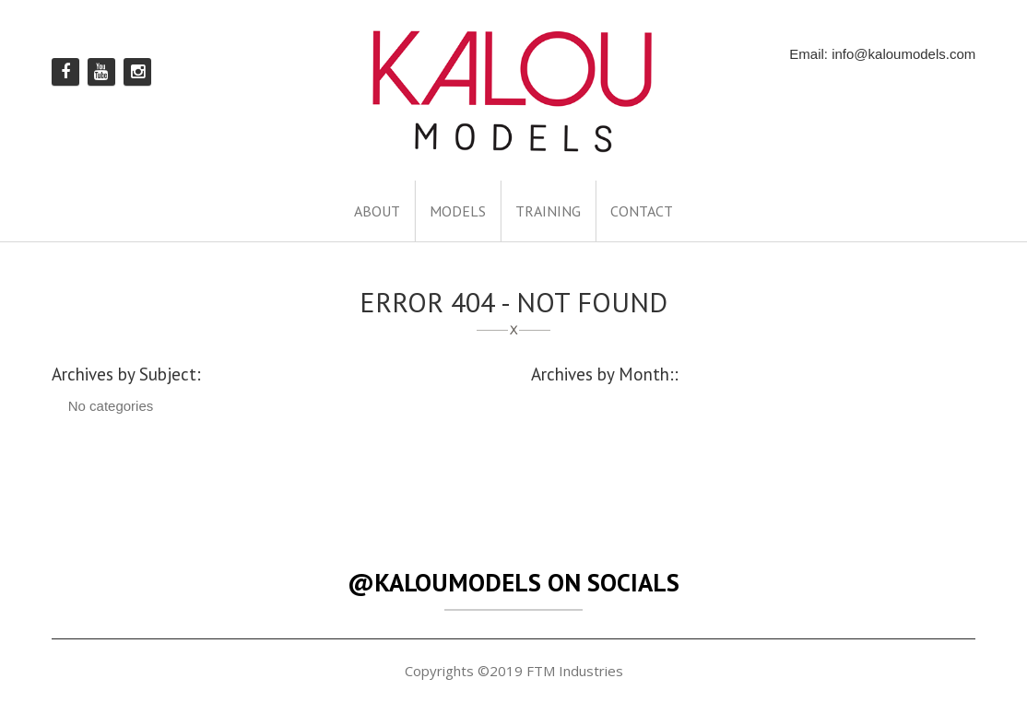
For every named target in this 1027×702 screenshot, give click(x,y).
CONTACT (641, 211)
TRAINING (548, 211)
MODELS (458, 211)
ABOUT (377, 211)
